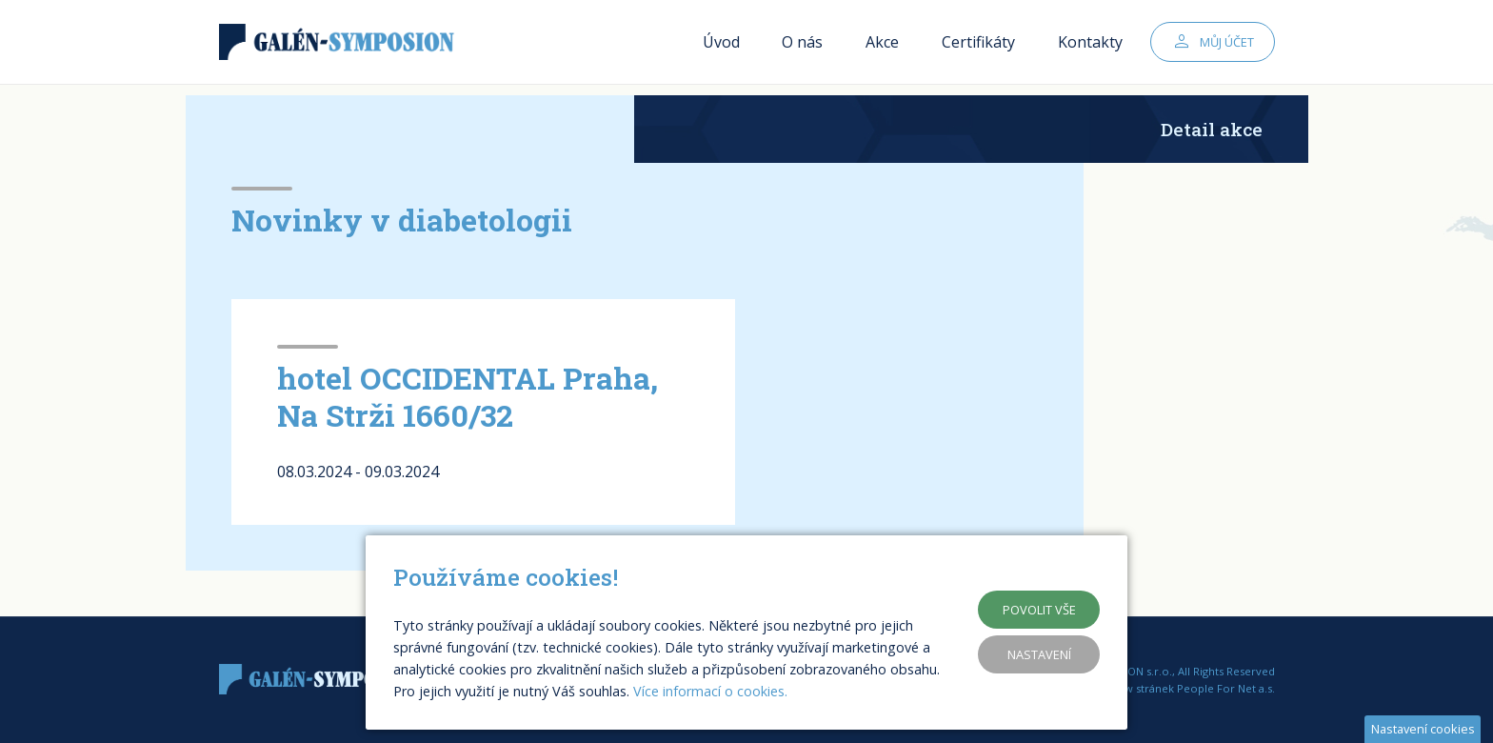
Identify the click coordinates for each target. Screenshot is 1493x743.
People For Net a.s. (1226, 688)
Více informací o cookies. (710, 691)
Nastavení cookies (1423, 728)
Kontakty (1090, 47)
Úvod (721, 47)
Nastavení (1039, 654)
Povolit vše (1039, 609)
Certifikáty (978, 47)
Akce (882, 47)
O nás (802, 47)
